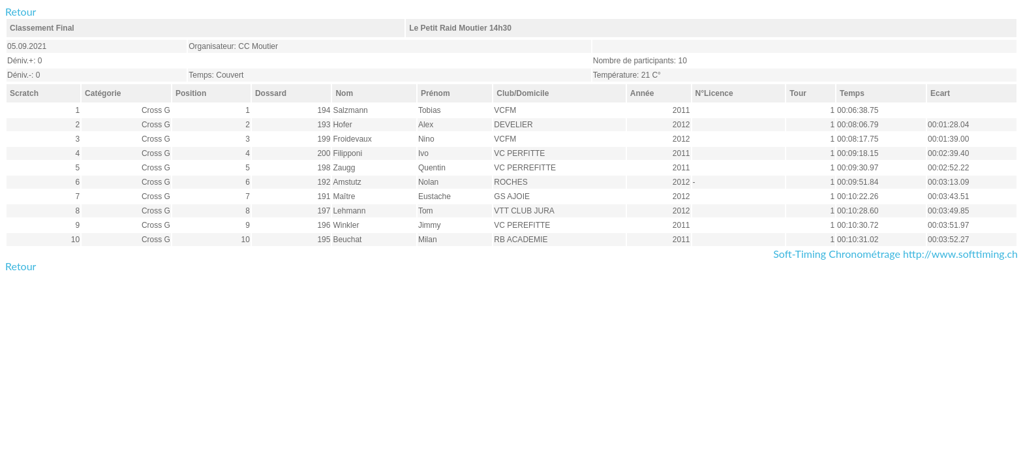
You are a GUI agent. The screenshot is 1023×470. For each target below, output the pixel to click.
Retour (20, 11)
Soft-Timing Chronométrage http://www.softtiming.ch (895, 253)
